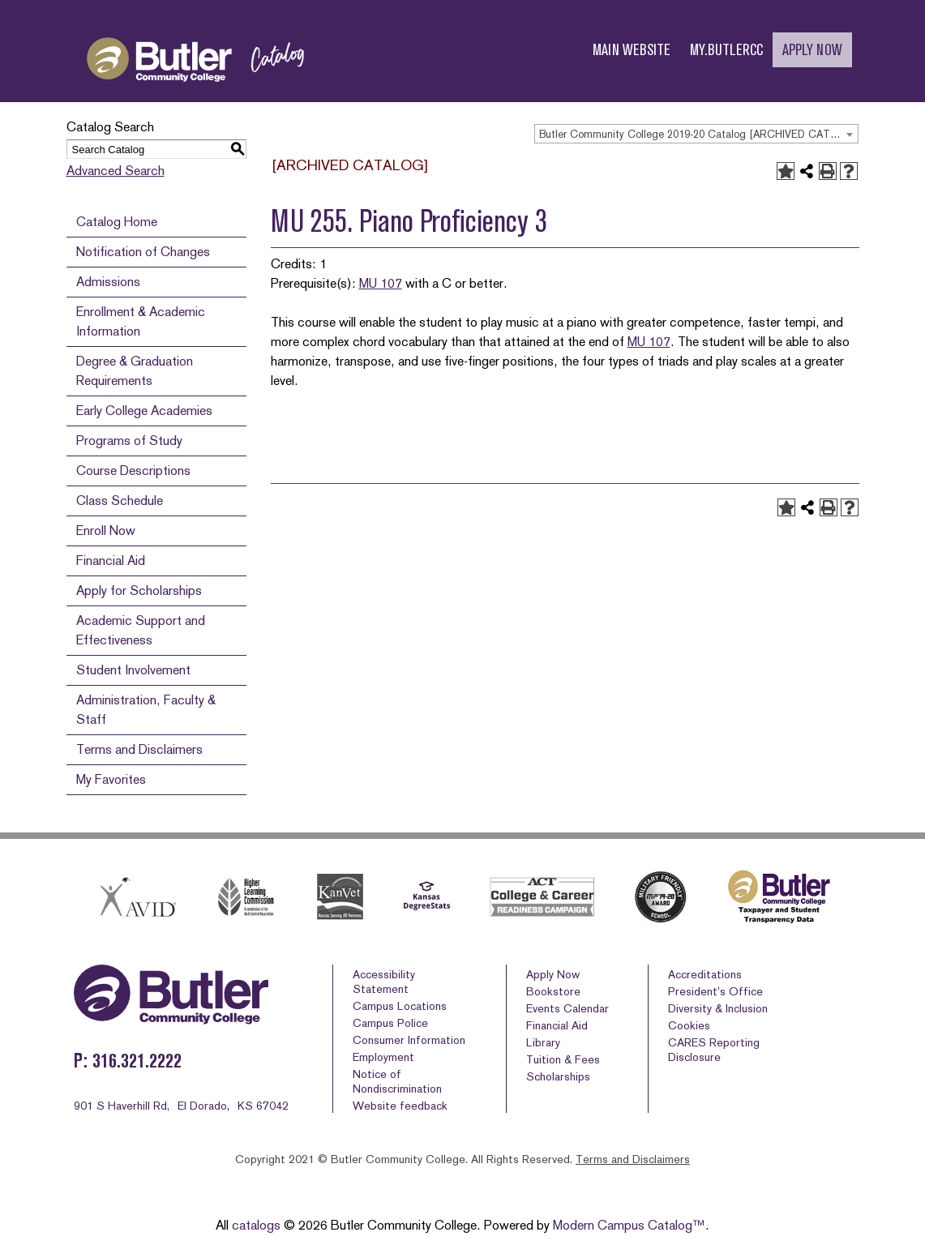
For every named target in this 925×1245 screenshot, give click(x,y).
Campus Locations (400, 1005)
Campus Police (390, 1022)
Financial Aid (110, 560)
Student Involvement (133, 670)
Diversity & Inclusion (718, 1008)
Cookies (689, 1025)
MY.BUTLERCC (726, 50)
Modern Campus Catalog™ (629, 1225)
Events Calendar (567, 1008)
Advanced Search (115, 170)
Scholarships (558, 1076)
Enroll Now (105, 530)
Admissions (108, 281)
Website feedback (400, 1105)
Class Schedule (119, 500)
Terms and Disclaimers (139, 749)
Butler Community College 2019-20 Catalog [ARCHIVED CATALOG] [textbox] (698, 134)
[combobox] (696, 133)
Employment (383, 1056)
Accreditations (705, 974)
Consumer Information (409, 1039)
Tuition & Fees (563, 1059)
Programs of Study (129, 440)
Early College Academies (144, 410)
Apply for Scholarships (139, 590)
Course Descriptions (133, 470)
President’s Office (715, 991)
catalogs (256, 1225)
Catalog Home (116, 221)
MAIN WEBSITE (631, 50)
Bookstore (553, 991)
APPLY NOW (812, 50)
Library (543, 1042)
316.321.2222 (137, 1061)
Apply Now (553, 974)
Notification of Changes (143, 251)
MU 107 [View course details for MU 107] (380, 283)
